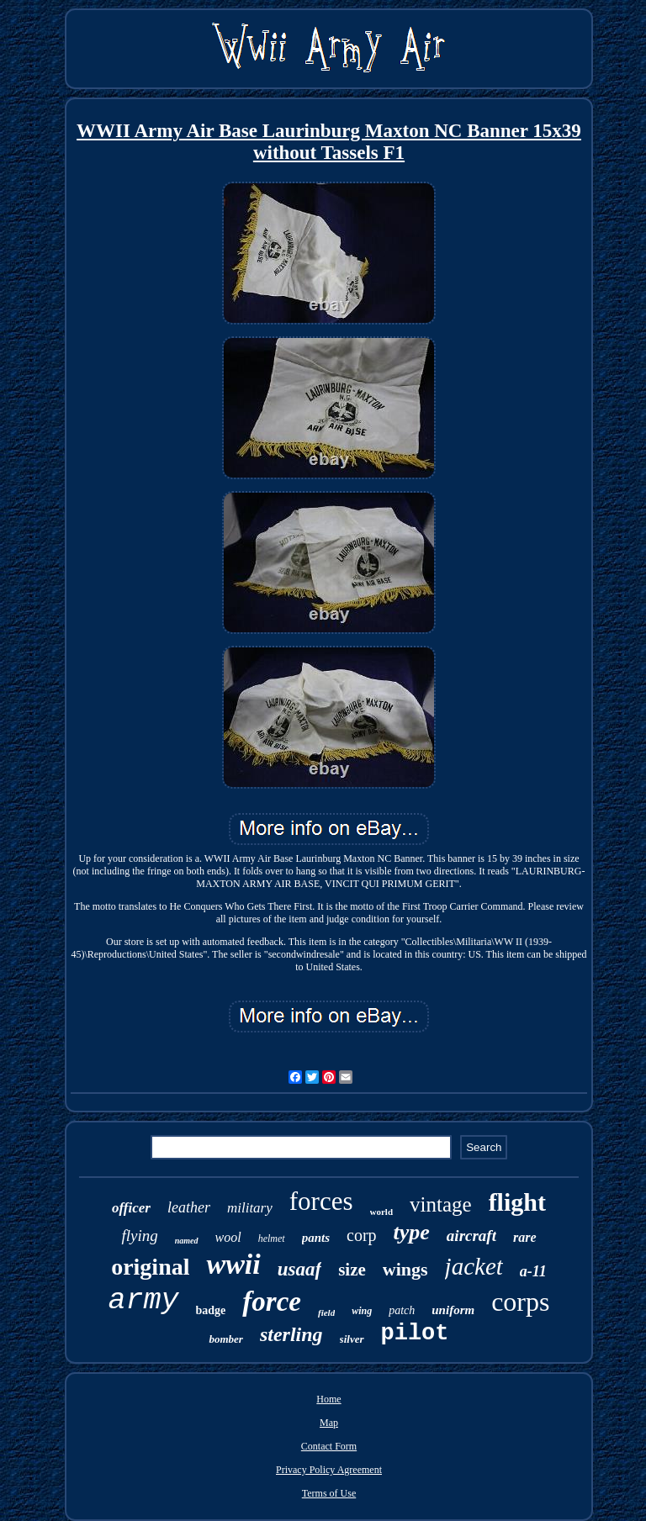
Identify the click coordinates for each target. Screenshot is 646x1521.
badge (211, 1310)
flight (517, 1202)
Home (328, 1399)
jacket (474, 1266)
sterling (291, 1334)
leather (188, 1207)
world (382, 1212)
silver (352, 1339)
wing (362, 1311)
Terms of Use (329, 1493)
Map (329, 1423)
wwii (233, 1264)
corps (520, 1301)
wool (228, 1237)
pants (316, 1237)
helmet (271, 1238)
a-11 (533, 1271)
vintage (441, 1204)
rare (525, 1237)
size (352, 1270)
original (150, 1267)
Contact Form (329, 1446)
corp (362, 1235)
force (271, 1301)
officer (131, 1208)
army (144, 1301)
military (250, 1208)
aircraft (471, 1235)
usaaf (299, 1269)
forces (321, 1201)
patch (402, 1310)
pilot (415, 1333)
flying (139, 1235)
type (412, 1232)
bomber (225, 1339)
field (326, 1312)
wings (405, 1269)
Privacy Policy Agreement (329, 1470)
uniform (453, 1310)
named (187, 1240)
